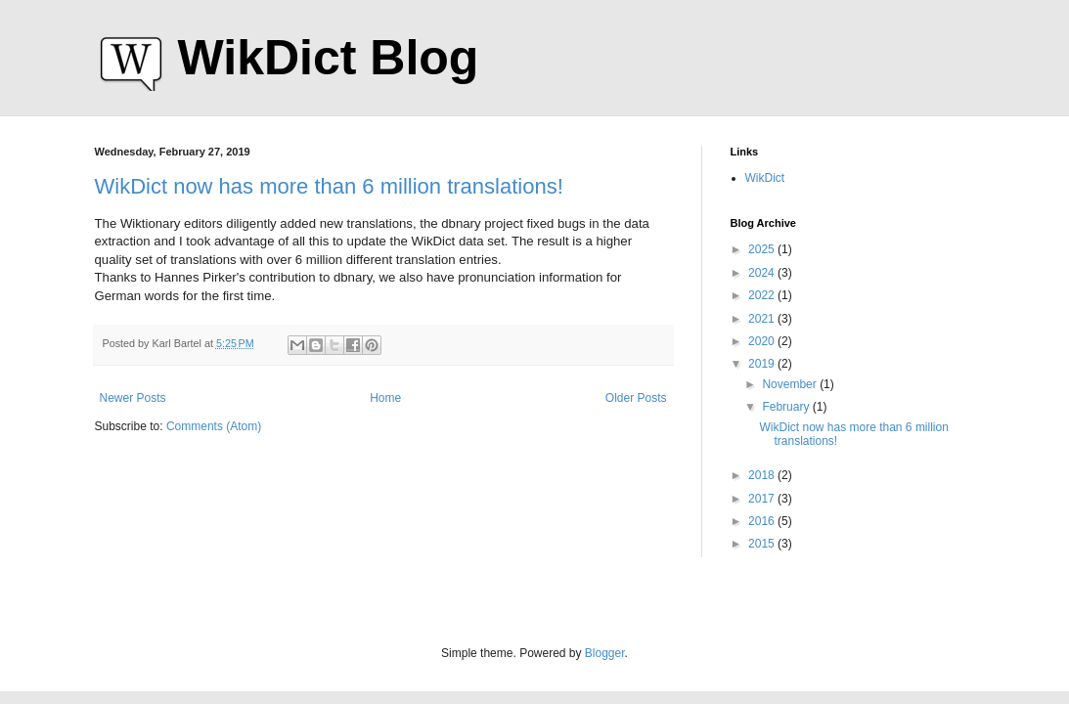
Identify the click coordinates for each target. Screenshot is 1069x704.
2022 (763, 295)
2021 (763, 319)
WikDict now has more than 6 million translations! (329, 186)
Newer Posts (133, 398)
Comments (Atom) (213, 426)
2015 (763, 543)
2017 (763, 499)
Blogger (605, 653)
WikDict (765, 178)
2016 (763, 521)
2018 (763, 475)
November (791, 384)
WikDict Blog (328, 57)
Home (385, 398)
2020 (763, 341)
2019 (763, 364)
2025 (763, 249)
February (787, 407)
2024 (763, 273)
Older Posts (636, 398)
